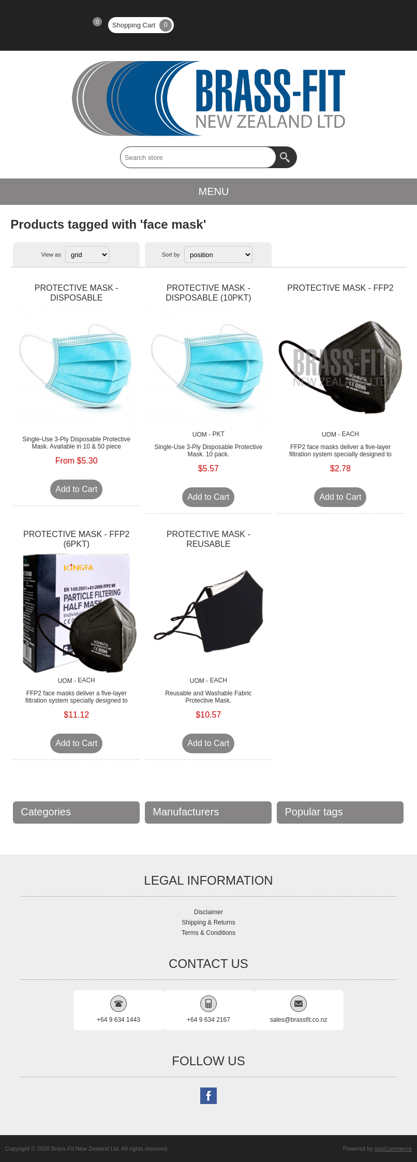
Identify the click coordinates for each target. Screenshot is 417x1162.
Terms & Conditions (208, 932)
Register (30, 25)
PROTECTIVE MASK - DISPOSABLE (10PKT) (208, 293)
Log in (57, 25)
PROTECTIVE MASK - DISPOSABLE (76, 293)
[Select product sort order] (218, 254)
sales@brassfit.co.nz (298, 1019)
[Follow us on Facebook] (208, 1095)
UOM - (201, 434)
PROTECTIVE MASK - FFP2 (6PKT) (76, 539)
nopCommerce (393, 1148)
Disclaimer (208, 912)
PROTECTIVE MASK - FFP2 (340, 288)
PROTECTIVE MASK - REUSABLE (208, 539)
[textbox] (198, 157)
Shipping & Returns (208, 922)
